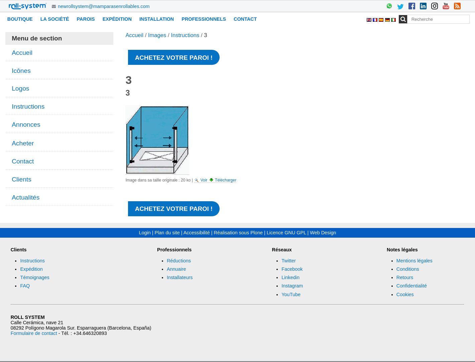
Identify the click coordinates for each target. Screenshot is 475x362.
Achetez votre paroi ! (174, 57)
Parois (86, 19)
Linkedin (290, 277)
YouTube (291, 294)
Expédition (117, 19)
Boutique (20, 19)
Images (157, 35)
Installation (156, 19)
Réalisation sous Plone (238, 232)
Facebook (292, 269)
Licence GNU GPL (286, 232)
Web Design (323, 232)
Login (145, 232)
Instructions (185, 35)
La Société (54, 19)
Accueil (134, 35)
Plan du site (167, 232)
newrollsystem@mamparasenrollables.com (104, 6)
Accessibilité (197, 232)
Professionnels (204, 19)
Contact (245, 19)
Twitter (288, 260)
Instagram (292, 285)
